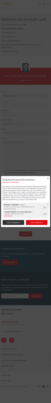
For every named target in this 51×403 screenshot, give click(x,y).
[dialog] (25, 201)
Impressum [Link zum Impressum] (6, 182)
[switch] (44, 207)
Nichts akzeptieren (13, 222)
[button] (42, 208)
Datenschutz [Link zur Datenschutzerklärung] (15, 182)
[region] (25, 210)
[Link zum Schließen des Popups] (47, 179)
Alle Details (8, 216)
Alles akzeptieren (37, 222)
